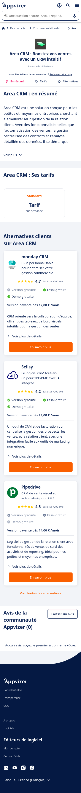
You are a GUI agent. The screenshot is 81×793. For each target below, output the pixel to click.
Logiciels (8, 728)
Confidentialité (12, 690)
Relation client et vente (19, 28)
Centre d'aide (11, 756)
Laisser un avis (62, 614)
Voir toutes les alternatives (40, 593)
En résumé (14, 81)
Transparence (12, 698)
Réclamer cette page (60, 74)
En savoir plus (40, 347)
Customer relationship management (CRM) (49, 28)
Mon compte (11, 748)
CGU (6, 706)
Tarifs (41, 81)
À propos (9, 720)
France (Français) (35, 780)
